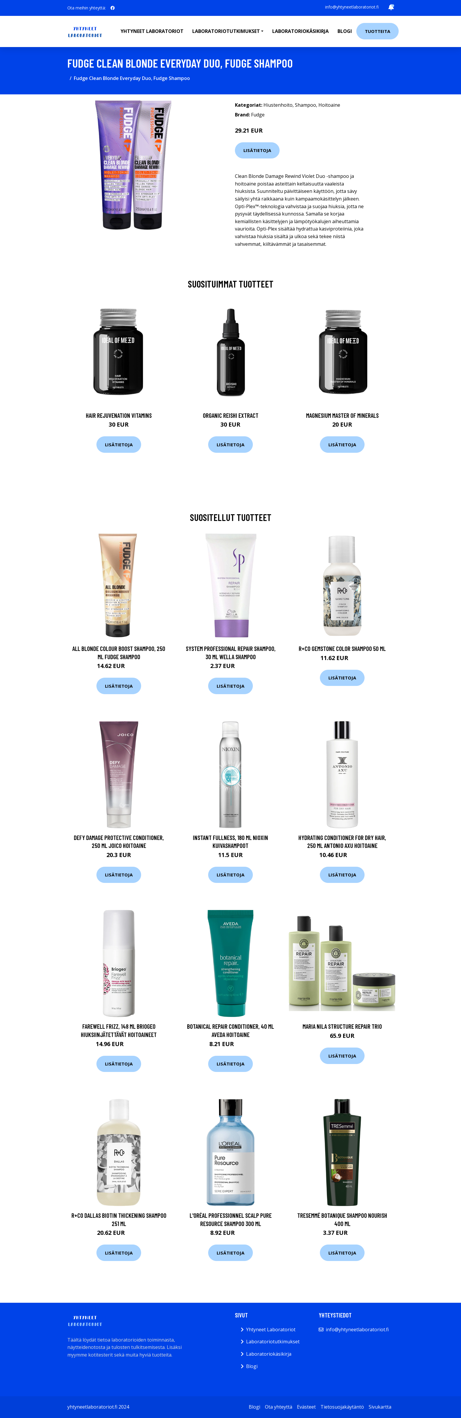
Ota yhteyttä (278, 1407)
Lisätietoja (257, 150)
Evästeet (306, 1407)
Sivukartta (380, 1407)
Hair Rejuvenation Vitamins (119, 415)
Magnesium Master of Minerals (342, 415)
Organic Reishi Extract (230, 415)
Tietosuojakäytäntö (342, 1407)
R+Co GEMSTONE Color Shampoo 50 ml (342, 648)
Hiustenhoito (278, 105)
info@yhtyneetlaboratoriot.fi (352, 7)
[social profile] (112, 8)
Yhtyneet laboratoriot (152, 31)
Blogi (345, 31)
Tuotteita (377, 31)
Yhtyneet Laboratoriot (270, 1329)
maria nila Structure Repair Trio (342, 1026)
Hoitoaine (329, 105)
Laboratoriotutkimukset (273, 1341)
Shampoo (305, 105)
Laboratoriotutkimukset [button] (226, 31)
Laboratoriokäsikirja (300, 31)
